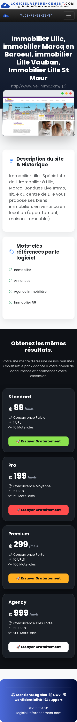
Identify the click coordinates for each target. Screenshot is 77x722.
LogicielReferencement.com (38, 713)
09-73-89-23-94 (36, 15)
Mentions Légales (29, 695)
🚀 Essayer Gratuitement (38, 441)
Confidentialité (40, 697)
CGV (55, 695)
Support (54, 699)
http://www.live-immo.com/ (38, 86)
